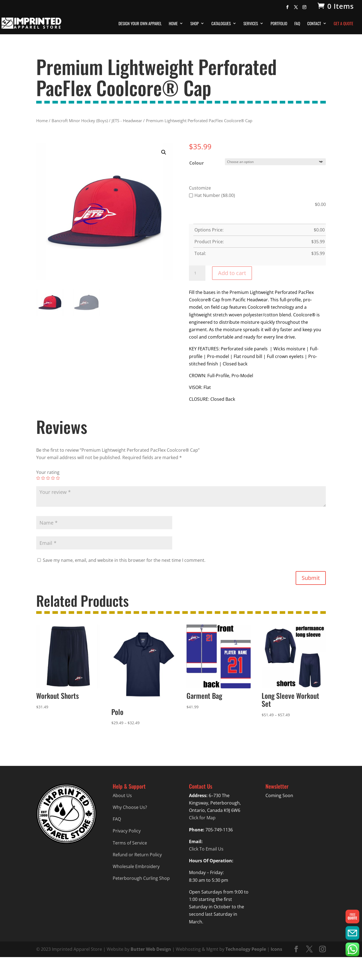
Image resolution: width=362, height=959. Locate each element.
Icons (276, 949)
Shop (194, 23)
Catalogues (221, 23)
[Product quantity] (197, 273)
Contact (314, 23)
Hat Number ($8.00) (212, 195)
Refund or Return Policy (137, 855)
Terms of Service (130, 843)
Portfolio (279, 23)
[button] (164, 152)
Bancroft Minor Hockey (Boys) (80, 120)
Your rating (48, 472)
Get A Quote (343, 23)
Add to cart (232, 273)
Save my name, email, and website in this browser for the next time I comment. (124, 560)
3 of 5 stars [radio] (48, 478)
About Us (122, 795)
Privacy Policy (127, 831)
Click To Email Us (206, 849)
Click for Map (202, 818)
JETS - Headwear (127, 120)
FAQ (297, 23)
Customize (200, 188)
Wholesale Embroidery (136, 866)
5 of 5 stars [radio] (58, 478)
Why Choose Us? (130, 807)
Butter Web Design (151, 949)
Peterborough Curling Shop (141, 878)
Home (173, 23)
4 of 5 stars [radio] (53, 478)
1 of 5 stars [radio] (38, 478)
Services (251, 23)
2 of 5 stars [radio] (43, 478)
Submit (311, 578)
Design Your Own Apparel (140, 23)
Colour (196, 163)
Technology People (245, 949)
